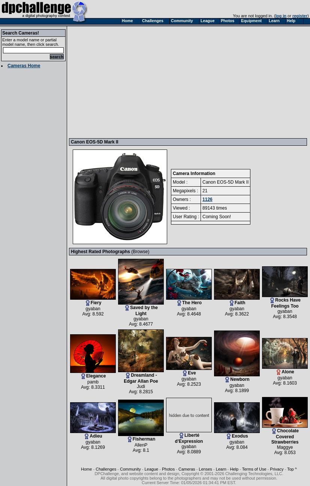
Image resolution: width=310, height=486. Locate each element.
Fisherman (141, 437)
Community (130, 469)
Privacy (276, 469)
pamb (93, 382)
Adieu (93, 434)
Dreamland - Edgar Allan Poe (141, 376)
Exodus (237, 434)
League (151, 469)
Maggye (285, 447)
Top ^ (292, 469)
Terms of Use (254, 469)
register (299, 16)
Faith (237, 300)
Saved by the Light (141, 308)
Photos (168, 469)
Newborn (237, 377)
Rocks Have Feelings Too (285, 301)
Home (86, 469)
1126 (207, 199)
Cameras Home (23, 65)
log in (281, 16)
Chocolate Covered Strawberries (285, 434)
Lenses (205, 469)
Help (234, 469)
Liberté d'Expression (189, 436)
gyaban (92, 308)
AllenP (141, 445)
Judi (141, 386)
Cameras (186, 469)
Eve (189, 371)
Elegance (93, 374)
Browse (140, 251)
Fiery (93, 300)
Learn (221, 469)
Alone (285, 369)
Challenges (106, 469)
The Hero (189, 300)
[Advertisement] (168, 81)
